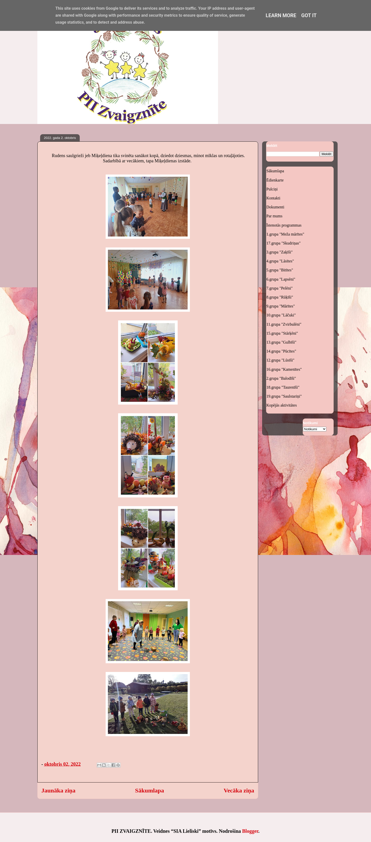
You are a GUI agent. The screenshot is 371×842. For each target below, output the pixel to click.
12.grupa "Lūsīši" (280, 360)
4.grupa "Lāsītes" (280, 261)
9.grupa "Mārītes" (280, 306)
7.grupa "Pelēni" (279, 288)
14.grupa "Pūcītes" (281, 351)
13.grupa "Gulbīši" (281, 342)
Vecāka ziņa (239, 790)
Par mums (274, 216)
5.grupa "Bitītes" (279, 270)
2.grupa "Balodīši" (281, 378)
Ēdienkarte (275, 180)
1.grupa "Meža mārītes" (285, 234)
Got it (309, 15)
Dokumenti (275, 207)
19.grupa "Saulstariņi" (284, 396)
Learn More (281, 15)
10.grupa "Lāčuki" (281, 315)
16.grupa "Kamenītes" (284, 369)
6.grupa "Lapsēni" (280, 279)
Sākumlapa (149, 790)
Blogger (250, 831)
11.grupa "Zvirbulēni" (283, 324)
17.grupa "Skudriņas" (283, 243)
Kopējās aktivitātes (281, 405)
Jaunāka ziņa (58, 790)
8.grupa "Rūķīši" (279, 297)
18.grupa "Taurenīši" (282, 387)
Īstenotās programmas (283, 225)
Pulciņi (272, 189)
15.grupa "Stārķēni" (282, 333)
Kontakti (273, 198)
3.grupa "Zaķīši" (279, 252)
